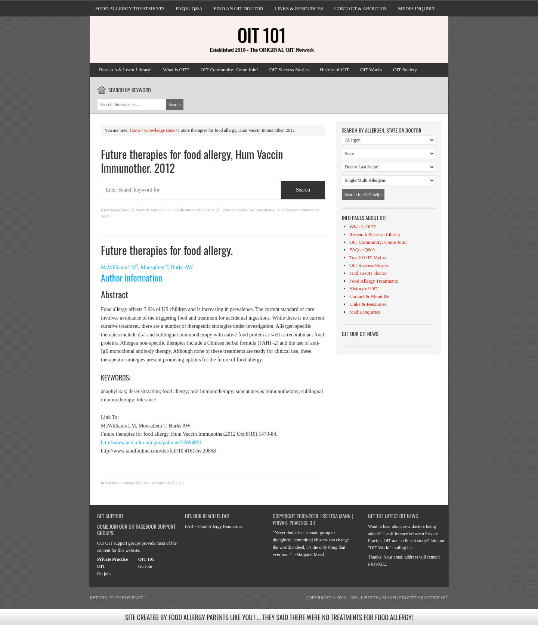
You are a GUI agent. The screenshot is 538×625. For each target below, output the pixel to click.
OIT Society (405, 69)
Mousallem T (154, 267)
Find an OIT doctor (238, 8)
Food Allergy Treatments (130, 8)
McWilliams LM (118, 267)
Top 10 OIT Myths (367, 257)
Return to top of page (116, 597)
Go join (104, 573)
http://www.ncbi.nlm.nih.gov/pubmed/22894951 (151, 442)
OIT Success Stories (289, 69)
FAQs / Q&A (189, 8)
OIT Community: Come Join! (229, 69)
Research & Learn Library (375, 234)
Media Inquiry (416, 8)
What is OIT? (176, 69)
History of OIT (334, 69)
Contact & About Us (360, 8)
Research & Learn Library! (125, 69)
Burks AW (181, 267)
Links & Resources (299, 8)
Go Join (145, 566)
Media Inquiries (364, 312)
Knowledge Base (115, 210)
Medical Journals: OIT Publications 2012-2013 (175, 210)
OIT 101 (261, 34)
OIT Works (371, 69)
